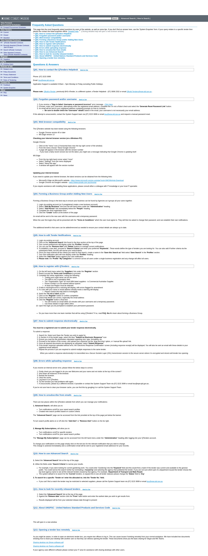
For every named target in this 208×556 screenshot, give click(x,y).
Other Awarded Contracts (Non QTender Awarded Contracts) (13, 53)
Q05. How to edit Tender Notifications (50, 42)
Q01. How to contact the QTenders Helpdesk (53, 34)
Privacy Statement (9, 74)
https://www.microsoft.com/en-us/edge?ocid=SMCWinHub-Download (97, 180)
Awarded (6, 38)
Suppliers (6, 59)
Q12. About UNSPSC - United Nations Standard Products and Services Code (66, 56)
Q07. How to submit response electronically (52, 46)
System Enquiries (9, 88)
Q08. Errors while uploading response (50, 48)
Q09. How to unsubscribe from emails (50, 50)
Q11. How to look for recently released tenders (53, 54)
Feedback (6, 85)
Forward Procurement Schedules (14, 27)
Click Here (109, 104)
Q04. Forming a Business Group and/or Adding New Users (58, 40)
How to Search (143, 18)
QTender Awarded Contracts (13, 43)
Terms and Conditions (10, 77)
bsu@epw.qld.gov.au (46, 80)
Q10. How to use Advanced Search (49, 52)
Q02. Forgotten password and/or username (52, 36)
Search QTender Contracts (12, 50)
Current (6, 32)
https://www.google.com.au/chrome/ (82, 182)
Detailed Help (74, 31)
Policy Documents (9, 72)
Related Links (8, 69)
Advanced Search (128, 18)
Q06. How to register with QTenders (49, 44)
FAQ (4, 92)
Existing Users (8, 64)
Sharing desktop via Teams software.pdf (48, 546)
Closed (5, 35)
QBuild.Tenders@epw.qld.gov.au (139, 92)
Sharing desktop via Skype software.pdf (48, 542)
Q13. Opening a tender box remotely (49, 58)
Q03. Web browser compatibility (47, 38)
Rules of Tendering (9, 80)
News (5, 95)
